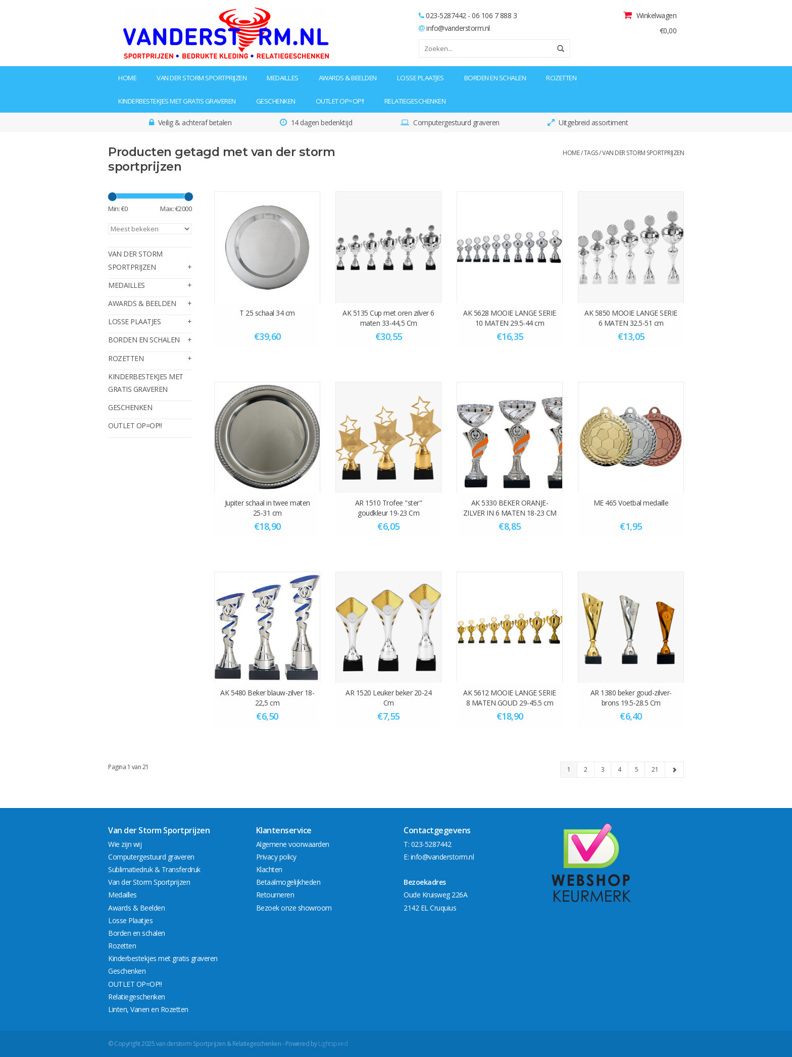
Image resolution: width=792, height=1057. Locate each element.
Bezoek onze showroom (294, 908)
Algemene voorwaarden (292, 844)
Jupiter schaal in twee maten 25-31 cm (267, 508)
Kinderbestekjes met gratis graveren (177, 101)
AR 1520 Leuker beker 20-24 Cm (388, 698)
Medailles (283, 77)
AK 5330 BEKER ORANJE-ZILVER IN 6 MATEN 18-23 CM (510, 508)
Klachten (269, 869)
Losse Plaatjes (420, 77)
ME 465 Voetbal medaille (631, 503)
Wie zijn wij (124, 844)
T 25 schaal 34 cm (267, 313)
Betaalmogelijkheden (288, 882)
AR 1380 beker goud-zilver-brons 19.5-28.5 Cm (631, 698)
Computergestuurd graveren (151, 857)
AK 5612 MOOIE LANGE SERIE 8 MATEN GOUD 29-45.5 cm (509, 698)
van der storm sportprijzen (643, 152)
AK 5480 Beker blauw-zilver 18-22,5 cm (267, 698)
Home (127, 77)
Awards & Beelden (348, 77)
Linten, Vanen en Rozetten (148, 1009)
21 (655, 769)
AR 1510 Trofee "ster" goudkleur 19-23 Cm (388, 508)
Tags (591, 152)
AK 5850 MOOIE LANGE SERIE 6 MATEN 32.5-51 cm (630, 318)
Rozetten (561, 77)
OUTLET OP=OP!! (340, 101)
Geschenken (275, 101)
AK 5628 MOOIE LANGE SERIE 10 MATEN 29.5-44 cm (509, 318)
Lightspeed (333, 1043)
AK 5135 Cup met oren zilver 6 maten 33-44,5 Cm (388, 318)
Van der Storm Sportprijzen (201, 77)
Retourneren (275, 894)
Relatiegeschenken (415, 101)
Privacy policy (276, 857)
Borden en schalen (495, 77)
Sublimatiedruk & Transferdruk (154, 869)
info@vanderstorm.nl (458, 28)
